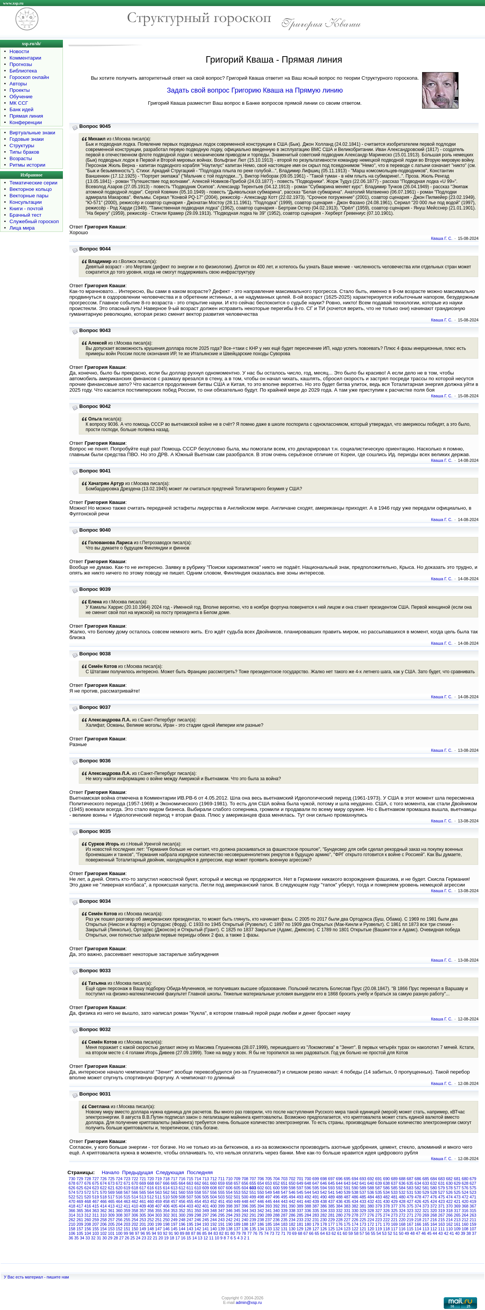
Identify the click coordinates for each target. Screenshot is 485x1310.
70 (288, 1233)
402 (197, 1206)
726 (103, 1178)
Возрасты (20, 158)
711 (221, 1178)
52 (390, 1233)
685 (425, 1178)
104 (87, 1233)
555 (221, 1192)
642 (355, 1183)
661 (205, 1183)
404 (182, 1206)
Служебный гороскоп (34, 221)
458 (166, 1201)
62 (334, 1233)
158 (72, 1229)
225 (363, 1219)
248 (182, 1219)
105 (80, 1233)
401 (205, 1206)
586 (386, 1188)
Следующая (170, 1172)
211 (472, 1219)
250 (166, 1219)
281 (331, 1215)
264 (465, 1215)
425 (425, 1201)
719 (158, 1178)
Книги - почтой (26, 208)
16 (183, 1238)
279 (347, 1215)
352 (182, 1210)
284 (308, 1215)
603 (252, 1188)
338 (292, 1210)
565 (142, 1192)
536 (371, 1192)
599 (284, 1188)
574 (72, 1192)
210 (72, 1224)
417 (80, 1206)
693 (363, 1178)
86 (199, 1233)
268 (433, 1215)
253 (142, 1219)
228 (339, 1219)
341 (268, 1210)
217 (425, 1219)
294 (229, 1215)
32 (93, 1238)
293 (237, 1215)
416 (87, 1206)
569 (111, 1192)
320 (433, 1210)
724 (119, 1178)
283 (315, 1215)
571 (95, 1192)
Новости (19, 51)
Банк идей (21, 109)
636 (402, 1183)
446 (260, 1201)
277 (363, 1215)
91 (171, 1233)
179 (315, 1224)
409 (142, 1206)
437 (331, 1201)
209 (80, 1224)
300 (182, 1215)
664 (182, 1183)
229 (331, 1219)
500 (245, 1197)
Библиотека (23, 71)
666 (166, 1183)
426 (418, 1201)
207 (95, 1224)
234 (292, 1219)
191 (221, 1224)
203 (127, 1224)
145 (174, 1229)
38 (468, 1233)
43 (440, 1233)
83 (216, 1233)
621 (111, 1188)
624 (87, 1188)
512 (150, 1197)
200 (150, 1224)
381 (363, 1206)
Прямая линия (26, 116)
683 (441, 1178)
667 (158, 1183)
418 (72, 1206)
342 (260, 1210)
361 (111, 1210)
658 (229, 1183)
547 (284, 1192)
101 (111, 1233)
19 (166, 1238)
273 (394, 1215)
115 (410, 1229)
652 (276, 1183)
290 (260, 1215)
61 (339, 1233)
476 (433, 1197)
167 (410, 1224)
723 (127, 1178)
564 (150, 1192)
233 (300, 1219)
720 (150, 1178)
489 (331, 1197)
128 (308, 1229)
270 (418, 1215)
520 (87, 1197)
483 (378, 1197)
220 (402, 1219)
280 (339, 1215)
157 (80, 1229)
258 (103, 1219)
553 (237, 1192)
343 (252, 1210)
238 (260, 1219)
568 (119, 1192)
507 (189, 1197)
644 (339, 1183)
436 (339, 1201)
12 (205, 1238)
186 (260, 1224)
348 (213, 1210)
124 (339, 1229)
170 (386, 1224)
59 (350, 1233)
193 (205, 1224)
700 (308, 1178)
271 (410, 1215)
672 (119, 1183)
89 (182, 1233)
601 (268, 1188)
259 (95, 1219)
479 (410, 1197)
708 (245, 1178)
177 (331, 1224)
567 (127, 1192)
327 (378, 1210)
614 (166, 1188)
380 (371, 1206)
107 (472, 1229)
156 (87, 1229)
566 (134, 1192)
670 (134, 1183)
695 (347, 1178)
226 (355, 1219)
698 (323, 1178)
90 (176, 1233)
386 (323, 1206)
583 (410, 1188)
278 (355, 1215)
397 (237, 1206)
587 (378, 1188)
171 (378, 1224)
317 (457, 1210)
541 (331, 1192)
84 (210, 1233)
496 (276, 1197)
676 (87, 1183)
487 (347, 1197)
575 (472, 1188)
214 (449, 1219)
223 (378, 1219)
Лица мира (21, 228)
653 (268, 1183)
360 (119, 1210)
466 (103, 1201)
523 (472, 1192)
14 (194, 1238)
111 (441, 1229)
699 (315, 1178)
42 (446, 1233)
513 (142, 1197)
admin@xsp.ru (249, 1302)
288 (276, 1215)
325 (394, 1210)
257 (111, 1219)
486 (355, 1197)
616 (150, 1188)
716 (182, 1178)
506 (197, 1197)
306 (134, 1215)
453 (205, 1201)
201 (142, 1224)
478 (418, 1197)
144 (182, 1229)
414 (103, 1206)
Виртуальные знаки (32, 132)
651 (284, 1183)
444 (276, 1201)
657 (237, 1183)
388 (308, 1206)
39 (463, 1233)
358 (134, 1210)
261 (80, 1219)
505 (205, 1197)
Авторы (18, 84)
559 (189, 1192)
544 (308, 1192)
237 (268, 1219)
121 (363, 1229)
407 (158, 1206)
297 (205, 1215)
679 (472, 1178)
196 (182, 1224)
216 (433, 1219)
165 (425, 1224)
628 (465, 1183)
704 (276, 1178)
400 (213, 1206)
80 (232, 1233)
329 (363, 1210)
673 (111, 1183)
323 (410, 1210)
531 (410, 1192)
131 (284, 1229)
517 (111, 1197)
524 (465, 1192)
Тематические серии (33, 183)
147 (158, 1229)
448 (245, 1201)
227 (347, 1219)
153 (111, 1229)
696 (339, 1178)
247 (189, 1219)
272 (402, 1215)
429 (394, 1201)
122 (355, 1229)
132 (276, 1229)
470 (72, 1201)
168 (402, 1224)
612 (182, 1188)
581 (425, 1188)
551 (252, 1192)
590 (355, 1188)
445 (268, 1201)
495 (284, 1197)
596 (308, 1188)
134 (260, 1229)
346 (229, 1210)
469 (80, 1201)
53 (384, 1233)
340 (276, 1210)
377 (394, 1206)
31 (99, 1238)
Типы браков (24, 152)
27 (121, 1238)
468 (87, 1201)
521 (80, 1197)
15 (188, 1238)
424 (433, 1201)
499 (252, 1197)
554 (229, 1192)
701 (300, 1178)
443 (284, 1201)
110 (449, 1229)
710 (229, 1178)
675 (95, 1183)
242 (229, 1219)
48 (412, 1233)
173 (363, 1224)
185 (268, 1224)
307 (127, 1215)
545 (300, 1192)
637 (394, 1183)
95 (148, 1233)
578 (449, 1188)
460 (150, 1201)
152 (119, 1229)
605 (237, 1188)
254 (134, 1219)
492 (308, 1197)
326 (386, 1210)
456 (182, 1201)
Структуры (21, 145)
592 (339, 1188)
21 (155, 1238)
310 (103, 1215)
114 (418, 1229)
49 (407, 1233)
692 (371, 1178)
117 (394, 1229)
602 (260, 1188)
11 (211, 1238)
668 (150, 1183)
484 (371, 1197)
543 (315, 1192)
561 (174, 1192)
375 (410, 1206)
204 (119, 1224)
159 (472, 1224)
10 (217, 1238)
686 (418, 1178)
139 (221, 1229)
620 (119, 1188)
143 (189, 1229)
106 (72, 1233)
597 (300, 1188)
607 (221, 1188)
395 (252, 1206)
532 (402, 1192)
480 (402, 1197)
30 (104, 1238)
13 (200, 1238)
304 (150, 1215)
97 (137, 1233)
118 (386, 1229)
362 (103, 1210)
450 (229, 1201)
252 (150, 1219)
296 (213, 1215)
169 (394, 1224)
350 (197, 1210)
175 (347, 1224)
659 (221, 1183)
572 (87, 1192)
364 (87, 1210)
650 (292, 1183)
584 (402, 1188)
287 (284, 1215)
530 (418, 1192)
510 (166, 1197)
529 (425, 1192)
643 (347, 1183)
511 (158, 1197)
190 (229, 1224)
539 (347, 1192)
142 (197, 1229)
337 (300, 1210)
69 (294, 1233)
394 (260, 1206)
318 (449, 1210)
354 (166, 1210)
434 (355, 1201)
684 (433, 1178)
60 (345, 1233)
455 (189, 1201)
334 (323, 1210)
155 (95, 1229)
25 (132, 1238)
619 (127, 1188)
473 (457, 1197)
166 (418, 1224)
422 (449, 1201)
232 (308, 1219)
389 (300, 1206)
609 (205, 1188)
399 (221, 1206)
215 (441, 1219)
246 (197, 1219)
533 (394, 1192)
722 (134, 1178)
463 (127, 1201)
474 (449, 1197)
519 (95, 1197)
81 (227, 1233)
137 (237, 1229)
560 (182, 1192)
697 (331, 1178)
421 (457, 1201)
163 (441, 1224)
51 (395, 1233)
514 (134, 1197)
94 (154, 1233)
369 (457, 1206)
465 (111, 1201)
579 (441, 1188)
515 (127, 1197)
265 (457, 1215)
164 (433, 1224)
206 (103, 1224)
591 (347, 1188)
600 (276, 1188)
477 (425, 1197)
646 (323, 1183)
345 (237, 1210)
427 (410, 1201)
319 (441, 1210)
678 (72, 1183)
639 (378, 1183)
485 (363, 1197)
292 (245, 1215)
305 (142, 1215)
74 (266, 1233)
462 (134, 1201)
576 (465, 1188)
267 (441, 1215)
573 (80, 1192)
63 (328, 1233)
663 (189, 1183)
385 (331, 1206)
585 (394, 1188)
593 (331, 1188)
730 (72, 1178)
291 (252, 1215)
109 (457, 1229)
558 (197, 1192)
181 (300, 1224)
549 (268, 1192)
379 (378, 1206)
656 (245, 1183)
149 (142, 1229)
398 (229, 1206)
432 (371, 1201)
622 (103, 1188)
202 (134, 1224)
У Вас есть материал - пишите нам (36, 1277)
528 (433, 1192)
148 (150, 1229)
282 (323, 1215)
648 (308, 1183)
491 (315, 1197)
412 (119, 1206)
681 (457, 1178)
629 (457, 1183)
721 (142, 1178)
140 (213, 1229)
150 (134, 1229)
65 (316, 1233)
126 (323, 1229)
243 (221, 1219)
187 (252, 1224)
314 (72, 1215)
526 (449, 1192)
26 (127, 1238)
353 (174, 1210)
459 (158, 1201)
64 (322, 1233)
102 (103, 1233)
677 (80, 1183)
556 (213, 1192)
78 (244, 1233)
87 (193, 1233)
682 (449, 1178)
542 (323, 1192)
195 (189, 1224)
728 (87, 1178)
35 (76, 1238)
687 (410, 1178)
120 (371, 1229)
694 (355, 1178)
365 (80, 1210)
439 (315, 1201)
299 (189, 1215)
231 (315, 1219)
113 (425, 1229)
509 (174, 1197)
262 (72, 1219)
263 (472, 1215)
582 (418, 1188)
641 (363, 1183)
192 (213, 1224)
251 (158, 1219)
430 (386, 1201)
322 (418, 1210)
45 (429, 1233)
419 (472, 1201)
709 (237, 1178)
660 (213, 1183)
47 (418, 1233)
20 (160, 1238)
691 (378, 1178)
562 (166, 1192)
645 (331, 1183)
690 (386, 1178)
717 (174, 1178)
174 (355, 1224)
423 (441, 1201)
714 (197, 1178)
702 (292, 1178)
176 (339, 1224)
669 (142, 1183)
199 (158, 1224)
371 (441, 1206)
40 (457, 1233)
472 (465, 1197)
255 (127, 1219)
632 (433, 1183)
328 (371, 1210)
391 (284, 1206)
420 (465, 1201)
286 (292, 1215)
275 (378, 1215)
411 (127, 1206)
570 (103, 1192)
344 (245, 1210)
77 (249, 1233)
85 (204, 1233)
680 (465, 1178)
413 (111, 1206)
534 (386, 1192)
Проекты (19, 90)
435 (347, 1201)
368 (465, 1206)
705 (268, 1178)
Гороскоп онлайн (29, 77)
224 (371, 1219)
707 (252, 1178)
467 (95, 1201)
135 (252, 1229)
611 (189, 1188)
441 (300, 1201)
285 (300, 1215)
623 (95, 1188)
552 (245, 1192)
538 (355, 1192)
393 (268, 1206)
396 (245, 1206)
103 (95, 1233)
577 (457, 1188)
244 (213, 1219)
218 (418, 1219)
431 (378, 1201)
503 (221, 1197)
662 (197, 1183)
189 (237, 1224)
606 (229, 1188)
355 (158, 1210)
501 (237, 1197)
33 (87, 1238)
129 (300, 1229)
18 (172, 1238)
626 (72, 1188)
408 (150, 1206)
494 (292, 1197)
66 (311, 1233)
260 (87, 1219)
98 (131, 1233)
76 (255, 1233)
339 (284, 1210)
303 (158, 1215)
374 (418, 1206)
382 (355, 1206)
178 (323, 1224)
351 (189, 1210)
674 (103, 1183)
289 (268, 1215)
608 (213, 1188)
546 (292, 1192)
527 (441, 1192)
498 (260, 1197)
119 (378, 1229)
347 (221, 1210)
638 (386, 1183)
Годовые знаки (26, 139)
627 (472, 1183)
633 (425, 1183)
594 (323, 1188)
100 (119, 1233)
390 (292, 1206)
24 (138, 1238)
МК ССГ (18, 103)
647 (315, 1183)
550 (260, 1192)
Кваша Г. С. (441, 238)
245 (205, 1219)
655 (252, 1183)
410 (134, 1206)
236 (276, 1219)
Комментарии (25, 58)
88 (187, 1233)
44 (435, 1233)
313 (80, 1215)
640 (371, 1183)
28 (116, 1238)
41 (451, 1233)
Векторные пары (28, 195)
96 (143, 1233)
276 (371, 1215)
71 (283, 1233)
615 (158, 1188)
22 (149, 1238)
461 (142, 1201)
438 (323, 1201)
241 (237, 1219)
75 (260, 1233)
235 (284, 1219)
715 (189, 1178)
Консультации (25, 202)
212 (465, 1219)
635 (410, 1183)
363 (95, 1210)
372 (433, 1206)
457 (174, 1201)
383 (347, 1206)
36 (71, 1238)
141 (205, 1229)
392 (276, 1206)
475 (441, 1197)
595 (315, 1188)
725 (111, 1178)
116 (402, 1229)
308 (119, 1215)
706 (260, 1178)
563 (158, 1192)
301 (174, 1215)
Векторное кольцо (30, 189)
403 (189, 1206)
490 (323, 1197)
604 (245, 1188)
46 (423, 1233)
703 (284, 1178)
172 (371, 1224)
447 (252, 1201)
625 (80, 1188)
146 (166, 1229)
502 (229, 1197)
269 (425, 1215)
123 (347, 1229)
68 (300, 1233)
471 (472, 1197)
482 (386, 1197)
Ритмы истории (27, 165)
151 (127, 1229)
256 (119, 1219)
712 (213, 1178)
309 (111, 1215)
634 (418, 1183)
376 (402, 1206)
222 (386, 1219)
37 (474, 1233)
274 (386, 1215)
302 (166, 1215)
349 (205, 1210)
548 (276, 1192)
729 (80, 1178)
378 (386, 1206)
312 (87, 1215)
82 (221, 1233)
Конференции (25, 122)
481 (394, 1197)
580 (433, 1188)
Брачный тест (25, 215)
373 (425, 1206)
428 (402, 1201)
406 (166, 1206)
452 (213, 1201)
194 (197, 1224)
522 (72, 1197)
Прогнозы (20, 64)
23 (144, 1238)
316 (465, 1210)
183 (284, 1224)
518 (103, 1197)
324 (402, 1210)
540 (339, 1192)
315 (472, 1210)
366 (72, 1210)
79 (238, 1233)
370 (449, 1206)
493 (300, 1197)
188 (245, 1224)
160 (465, 1224)
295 (221, 1215)
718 (166, 1178)
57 (362, 1233)
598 (292, 1188)
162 (449, 1224)
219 (410, 1219)
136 (245, 1229)
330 (355, 1210)
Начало (110, 1172)
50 (401, 1233)
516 (119, 1197)
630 (449, 1183)
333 (331, 1210)
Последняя (200, 1172)
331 (347, 1210)
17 (177, 1238)
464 (119, 1201)
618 (134, 1188)
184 (276, 1224)
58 (356, 1233)
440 (308, 1201)
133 (268, 1229)
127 (315, 1229)
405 (174, 1206)
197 (174, 1224)
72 (277, 1233)
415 (95, 1206)
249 (174, 1219)
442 (292, 1201)
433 (363, 1201)
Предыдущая (137, 1172)
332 (339, 1210)
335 (315, 1210)
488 (339, 1197)
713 (205, 1178)
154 (103, 1229)
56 (367, 1233)
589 (363, 1188)
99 (126, 1233)
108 (465, 1229)
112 (433, 1229)
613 (174, 1188)
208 (87, 1224)
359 (127, 1210)
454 (197, 1201)
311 (95, 1215)
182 (292, 1224)
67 (306, 1233)
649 (300, 1183)
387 (315, 1206)
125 (331, 1229)
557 (205, 1192)
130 (292, 1229)
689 (394, 1178)
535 (378, 1192)
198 (166, 1224)
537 (363, 1192)
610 (197, 1188)
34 (82, 1238)
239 (252, 1219)
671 (127, 1183)
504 (213, 1197)
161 (457, 1224)
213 (457, 1219)
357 (142, 1210)
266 (449, 1215)
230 (323, 1219)
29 (110, 1238)
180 (308, 1224)
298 (197, 1215)
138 (229, 1229)
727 (95, 1178)
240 (245, 1219)
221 (394, 1219)
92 (165, 1233)
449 (237, 1201)
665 (174, 1183)
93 (159, 1233)
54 (379, 1233)
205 (111, 1224)
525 (457, 1192)
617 (142, 1188)
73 (272, 1233)
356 (150, 1210)
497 (268, 1197)
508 (182, 1197)
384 (339, 1206)
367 (472, 1206)
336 (308, 1210)
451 (221, 1201)
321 (425, 1210)
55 (373, 1233)
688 (402, 1178)
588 (371, 1188)
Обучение (21, 96)
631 (441, 1183)
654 (260, 1183)
